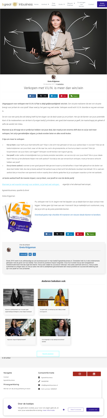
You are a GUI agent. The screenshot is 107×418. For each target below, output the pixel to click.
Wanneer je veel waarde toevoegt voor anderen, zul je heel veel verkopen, (30, 184)
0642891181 (45, 381)
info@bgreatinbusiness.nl (49, 385)
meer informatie (49, 410)
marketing (60, 84)
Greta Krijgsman (54, 81)
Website (23, 254)
